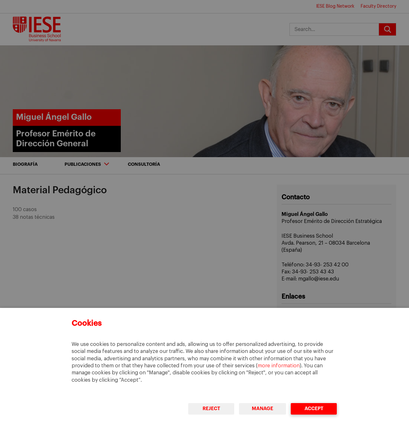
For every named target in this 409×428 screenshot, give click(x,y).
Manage (262, 408)
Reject (211, 408)
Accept (313, 408)
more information (279, 365)
